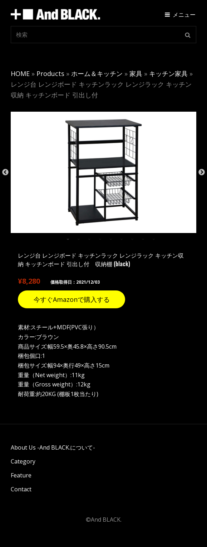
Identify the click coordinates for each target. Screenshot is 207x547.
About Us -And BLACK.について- (53, 447)
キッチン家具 (168, 73)
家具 (135, 73)
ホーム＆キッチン (97, 73)
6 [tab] (121, 238)
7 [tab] (132, 238)
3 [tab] (89, 238)
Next (201, 172)
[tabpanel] (103, 172)
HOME (20, 73)
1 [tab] (68, 238)
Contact (21, 489)
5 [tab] (110, 238)
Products (50, 73)
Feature (21, 475)
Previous (5, 172)
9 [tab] (153, 238)
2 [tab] (78, 238)
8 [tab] (143, 238)
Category (23, 461)
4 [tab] (100, 238)
